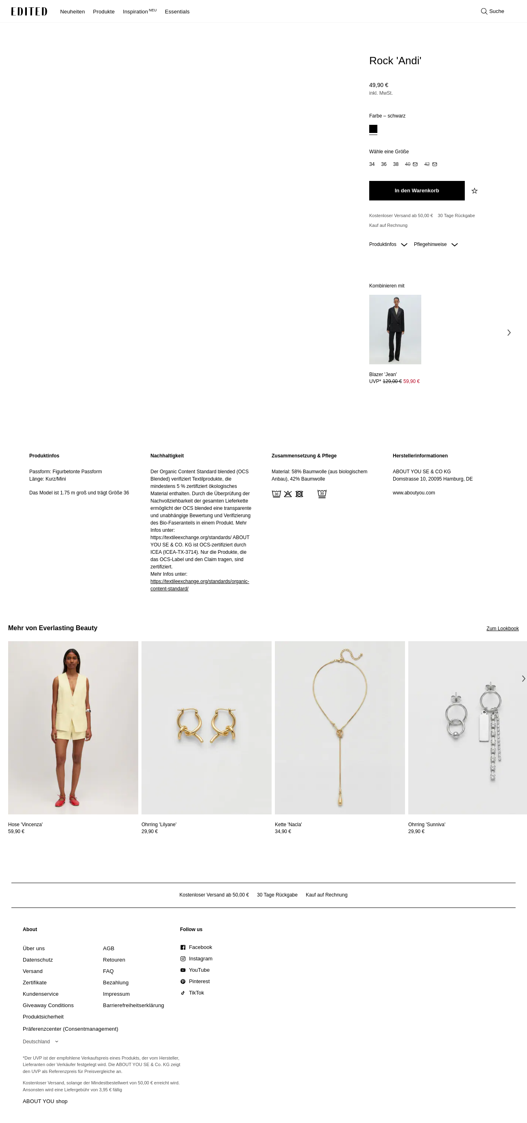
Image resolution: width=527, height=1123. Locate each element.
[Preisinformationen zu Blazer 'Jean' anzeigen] (395, 381)
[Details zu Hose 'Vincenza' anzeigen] (73, 728)
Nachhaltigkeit (167, 455)
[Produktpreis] (440, 90)
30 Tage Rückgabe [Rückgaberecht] (456, 215)
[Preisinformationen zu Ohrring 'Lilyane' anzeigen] (207, 831)
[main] (263, 522)
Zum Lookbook (503, 628)
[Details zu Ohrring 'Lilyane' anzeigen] (207, 728)
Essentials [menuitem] (177, 11)
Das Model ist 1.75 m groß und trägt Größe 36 (79, 493)
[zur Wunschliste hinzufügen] (475, 190)
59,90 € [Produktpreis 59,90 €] (411, 381)
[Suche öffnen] (492, 11)
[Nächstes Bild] (509, 332)
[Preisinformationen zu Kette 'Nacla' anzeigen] (340, 831)
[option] (373, 130)
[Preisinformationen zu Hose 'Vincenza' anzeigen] (73, 831)
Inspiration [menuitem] (140, 11)
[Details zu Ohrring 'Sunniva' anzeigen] (426, 824)
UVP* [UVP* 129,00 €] (394, 381)
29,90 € (150, 831)
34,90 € (283, 831)
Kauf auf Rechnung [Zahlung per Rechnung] (388, 225)
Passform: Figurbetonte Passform (65, 471)
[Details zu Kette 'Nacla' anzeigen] (340, 728)
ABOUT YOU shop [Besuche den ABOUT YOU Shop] (45, 1101)
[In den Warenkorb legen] (417, 190)
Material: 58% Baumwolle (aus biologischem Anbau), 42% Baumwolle (319, 475)
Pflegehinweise (436, 244)
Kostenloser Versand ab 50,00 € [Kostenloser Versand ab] (401, 215)
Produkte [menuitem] (104, 11)
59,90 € (16, 831)
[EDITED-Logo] (29, 11)
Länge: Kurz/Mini (47, 479)
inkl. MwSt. (381, 93)
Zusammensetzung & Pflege (304, 455)
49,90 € (378, 85)
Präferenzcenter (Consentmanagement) (70, 1029)
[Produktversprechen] (440, 220)
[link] (30, 931)
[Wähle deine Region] (42, 1042)
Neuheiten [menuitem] (72, 11)
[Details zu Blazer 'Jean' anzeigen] (395, 329)
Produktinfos (388, 244)
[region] (81, 522)
